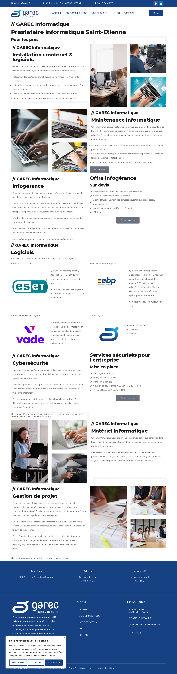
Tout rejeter (36, 662)
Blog (117, 13)
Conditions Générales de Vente (144, 625)
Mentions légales (140, 618)
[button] (100, 13)
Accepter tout (54, 662)
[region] (36, 652)
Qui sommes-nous (76, 13)
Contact (129, 13)
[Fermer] (64, 637)
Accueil (56, 13)
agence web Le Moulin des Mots (98, 668)
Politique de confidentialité (138, 610)
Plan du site (136, 633)
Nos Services (100, 13)
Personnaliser (18, 662)
